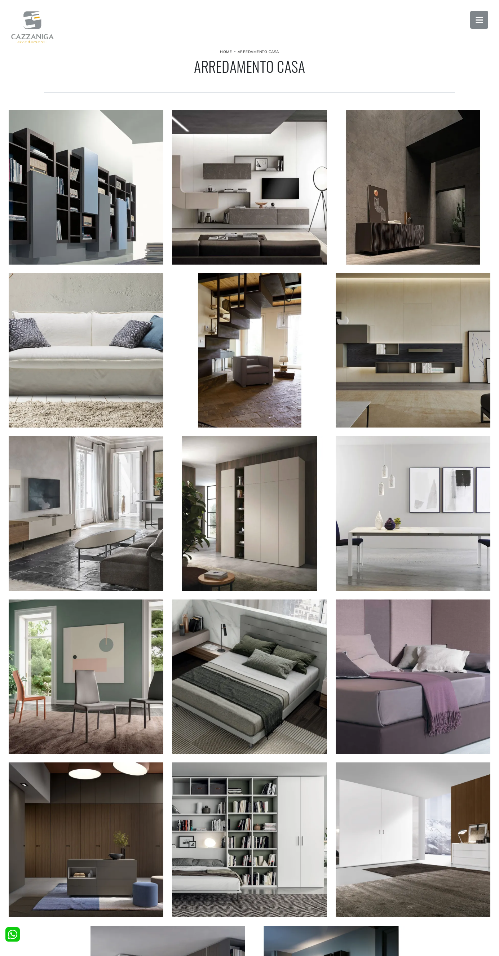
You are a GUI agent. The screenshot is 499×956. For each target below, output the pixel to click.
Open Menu (479, 20)
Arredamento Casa (258, 51)
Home (226, 51)
